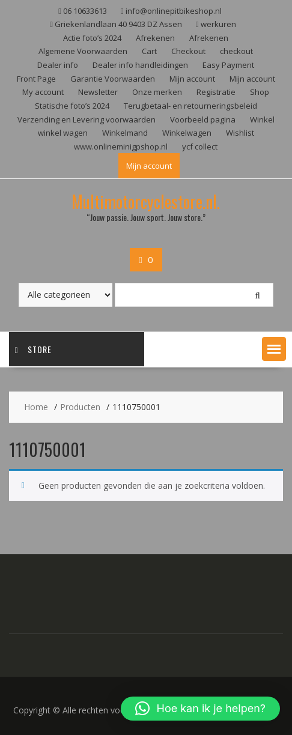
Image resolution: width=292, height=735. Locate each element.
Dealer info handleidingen (140, 64)
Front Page (36, 78)
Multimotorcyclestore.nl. (145, 201)
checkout (236, 51)
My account (43, 91)
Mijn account (192, 78)
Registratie (216, 91)
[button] (274, 349)
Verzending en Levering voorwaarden (86, 119)
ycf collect (199, 146)
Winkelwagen (186, 132)
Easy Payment (228, 64)
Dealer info (57, 64)
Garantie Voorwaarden (112, 78)
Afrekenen (155, 37)
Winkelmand (125, 132)
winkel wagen (63, 132)
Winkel (262, 119)
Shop (259, 91)
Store (33, 349)
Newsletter (98, 91)
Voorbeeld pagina (203, 119)
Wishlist (240, 132)
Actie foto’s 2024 (92, 37)
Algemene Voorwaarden (82, 51)
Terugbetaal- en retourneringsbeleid (190, 105)
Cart (149, 51)
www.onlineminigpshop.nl (121, 146)
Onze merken (157, 91)
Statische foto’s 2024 (72, 105)
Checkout (188, 51)
